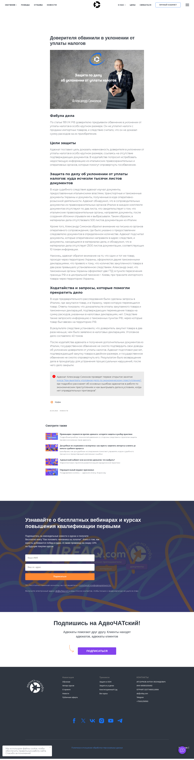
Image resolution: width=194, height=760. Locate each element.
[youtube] (111, 722)
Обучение (66, 683)
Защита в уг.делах (106, 687)
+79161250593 (142, 703)
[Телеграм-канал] (120, 722)
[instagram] (101, 722)
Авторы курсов (68, 687)
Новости (65, 695)
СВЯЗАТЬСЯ (145, 5)
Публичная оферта (70, 699)
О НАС (121, 5)
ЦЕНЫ (132, 5)
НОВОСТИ (52, 5)
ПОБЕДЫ (25, 5)
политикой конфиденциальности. (95, 586)
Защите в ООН (105, 683)
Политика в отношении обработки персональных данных (97, 749)
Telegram (140, 699)
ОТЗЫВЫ (38, 5)
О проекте (66, 691)
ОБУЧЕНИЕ (10, 5)
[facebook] (74, 722)
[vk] (92, 722)
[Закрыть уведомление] (50, 747)
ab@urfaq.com (62, 592)
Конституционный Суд (108, 691)
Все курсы (103, 695)
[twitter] (83, 722)
